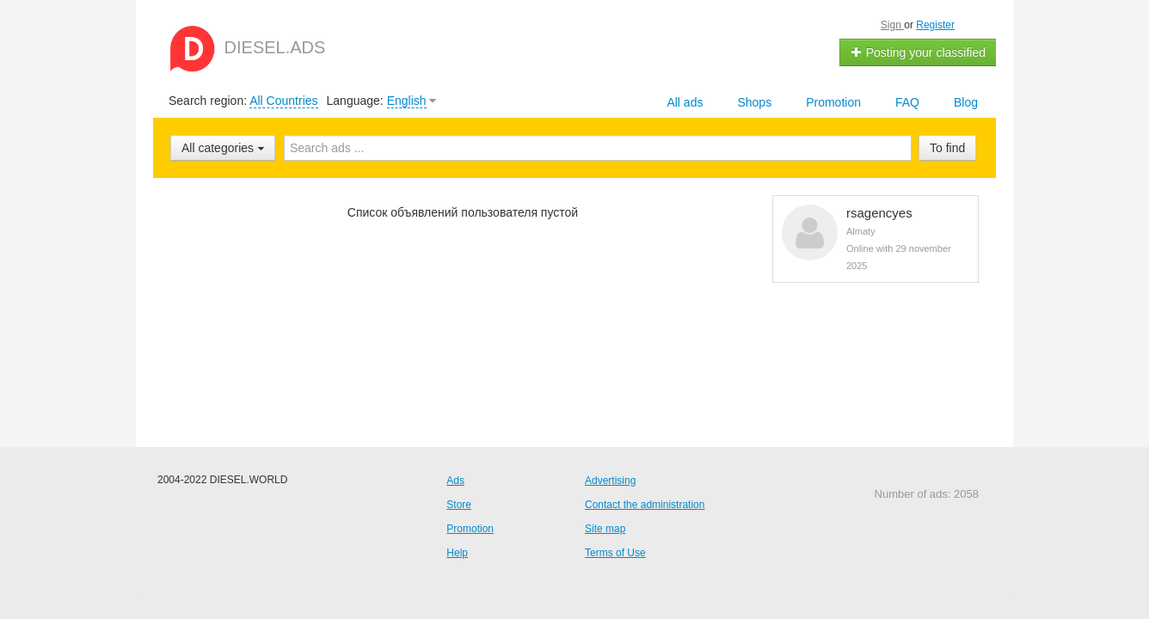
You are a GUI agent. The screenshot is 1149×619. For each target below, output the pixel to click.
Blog (966, 102)
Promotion (833, 102)
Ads (455, 481)
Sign (892, 25)
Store (458, 505)
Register (935, 25)
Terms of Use (615, 553)
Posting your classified (918, 52)
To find (947, 148)
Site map (605, 529)
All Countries (283, 100)
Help (457, 553)
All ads (685, 102)
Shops (754, 102)
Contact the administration (644, 505)
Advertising (610, 481)
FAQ (907, 102)
